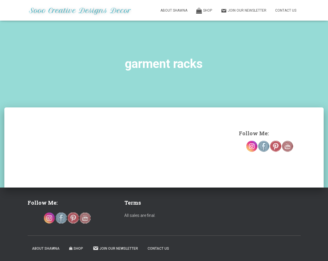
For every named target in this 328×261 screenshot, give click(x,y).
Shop (204, 11)
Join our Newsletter (243, 11)
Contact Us (285, 10)
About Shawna (173, 10)
